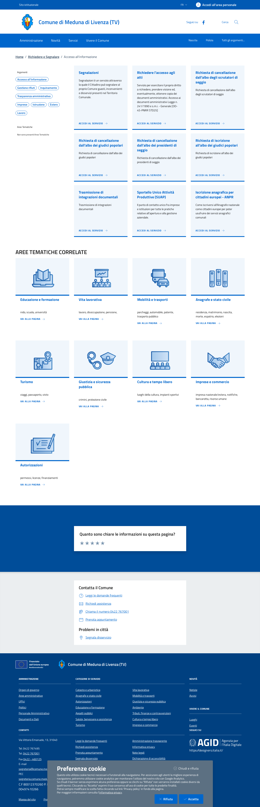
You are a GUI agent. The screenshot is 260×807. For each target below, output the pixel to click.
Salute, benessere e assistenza (94, 719)
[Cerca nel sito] (236, 22)
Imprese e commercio (145, 725)
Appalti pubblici (84, 713)
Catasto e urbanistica (88, 690)
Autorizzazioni (84, 701)
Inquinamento (48, 88)
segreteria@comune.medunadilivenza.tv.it (43, 769)
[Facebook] (202, 22)
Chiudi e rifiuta (188, 768)
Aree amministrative (31, 696)
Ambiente (138, 707)
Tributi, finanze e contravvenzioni (151, 713)
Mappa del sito (27, 799)
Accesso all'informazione (32, 79)
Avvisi (192, 696)
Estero (54, 104)
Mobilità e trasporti (143, 696)
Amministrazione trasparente (149, 741)
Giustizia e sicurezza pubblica (149, 701)
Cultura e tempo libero (145, 719)
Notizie (193, 690)
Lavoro (21, 113)
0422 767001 (31, 753)
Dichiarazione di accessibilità (148, 758)
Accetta (193, 798)
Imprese (22, 104)
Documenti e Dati (29, 719)
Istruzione (39, 104)
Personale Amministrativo (34, 713)
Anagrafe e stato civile (88, 696)
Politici (22, 707)
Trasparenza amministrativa (34, 96)
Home (19, 56)
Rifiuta (168, 798)
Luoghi (193, 719)
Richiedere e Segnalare (43, 56)
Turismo (80, 725)
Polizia (209, 40)
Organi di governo (29, 690)
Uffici (22, 701)
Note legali (138, 752)
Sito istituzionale (28, 5)
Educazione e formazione (90, 707)
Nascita (193, 40)
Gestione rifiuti (26, 88)
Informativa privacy (143, 747)
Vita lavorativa (140, 690)
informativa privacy (110, 792)
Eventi (193, 725)
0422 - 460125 (32, 759)
